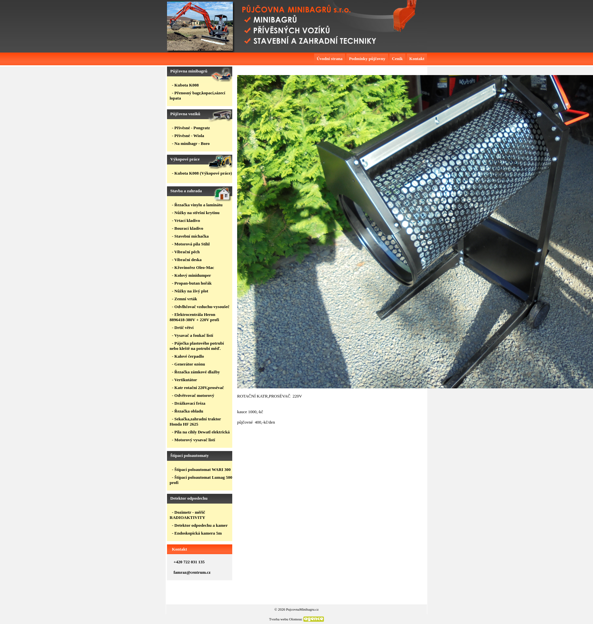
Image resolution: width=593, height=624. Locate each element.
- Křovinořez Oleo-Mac (193, 267)
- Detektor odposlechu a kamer (200, 525)
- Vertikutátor (184, 379)
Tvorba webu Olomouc (285, 619)
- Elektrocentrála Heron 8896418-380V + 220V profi (194, 317)
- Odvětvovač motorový (193, 395)
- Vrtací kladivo (186, 220)
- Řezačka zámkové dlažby (196, 371)
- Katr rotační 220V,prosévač (198, 387)
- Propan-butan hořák (192, 283)
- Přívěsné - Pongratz (191, 127)
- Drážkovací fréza (188, 403)
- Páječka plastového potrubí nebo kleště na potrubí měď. (197, 346)
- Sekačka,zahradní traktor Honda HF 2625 (195, 421)
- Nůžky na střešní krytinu (196, 212)
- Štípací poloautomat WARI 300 (201, 469)
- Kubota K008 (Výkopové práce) (202, 173)
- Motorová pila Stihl (191, 244)
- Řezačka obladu (187, 411)
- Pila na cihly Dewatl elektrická (201, 431)
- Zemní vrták (184, 298)
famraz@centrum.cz (192, 572)
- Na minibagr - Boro (191, 143)
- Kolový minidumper (191, 275)
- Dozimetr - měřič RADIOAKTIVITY (187, 515)
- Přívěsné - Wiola (188, 135)
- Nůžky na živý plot (190, 291)
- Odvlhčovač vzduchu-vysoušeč (200, 306)
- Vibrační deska (187, 259)
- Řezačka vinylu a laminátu (197, 204)
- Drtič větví (182, 327)
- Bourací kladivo (187, 228)
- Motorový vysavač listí (193, 439)
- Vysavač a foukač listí (192, 335)
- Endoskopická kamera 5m (197, 533)
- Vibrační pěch (186, 251)
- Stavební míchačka (190, 236)
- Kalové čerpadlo (188, 356)
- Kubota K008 (185, 85)
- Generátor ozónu (188, 364)
